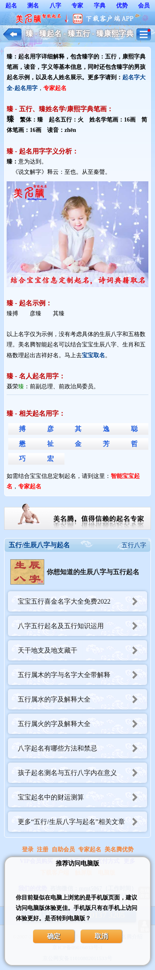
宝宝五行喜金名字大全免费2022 (82, 601)
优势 (122, 5)
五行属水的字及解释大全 (82, 699)
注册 (42, 849)
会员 (144, 5)
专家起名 (89, 849)
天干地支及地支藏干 (82, 650)
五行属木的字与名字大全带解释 (82, 675)
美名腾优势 (119, 849)
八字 (55, 5)
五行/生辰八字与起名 (39, 544)
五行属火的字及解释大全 (82, 724)
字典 (99, 5)
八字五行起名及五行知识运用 (82, 626)
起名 (11, 5)
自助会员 (63, 849)
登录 (27, 849)
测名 (33, 5)
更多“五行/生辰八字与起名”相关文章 (82, 822)
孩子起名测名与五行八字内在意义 (82, 773)
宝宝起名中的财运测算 (82, 797)
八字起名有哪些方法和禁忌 (82, 748)
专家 (77, 5)
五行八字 (134, 545)
